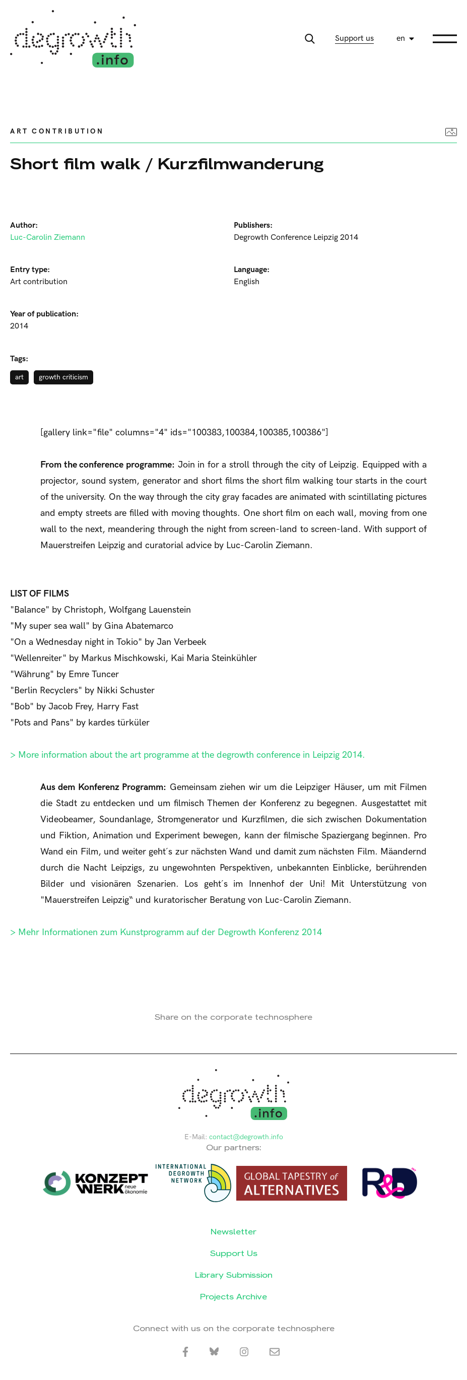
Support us (354, 38)
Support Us (233, 1253)
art (19, 377)
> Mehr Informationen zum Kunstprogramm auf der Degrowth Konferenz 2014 (166, 932)
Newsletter (233, 1231)
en (400, 38)
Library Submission (234, 1275)
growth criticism (63, 377)
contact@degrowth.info (246, 1137)
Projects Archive (233, 1296)
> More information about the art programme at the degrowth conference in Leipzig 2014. (187, 755)
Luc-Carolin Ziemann (47, 237)
